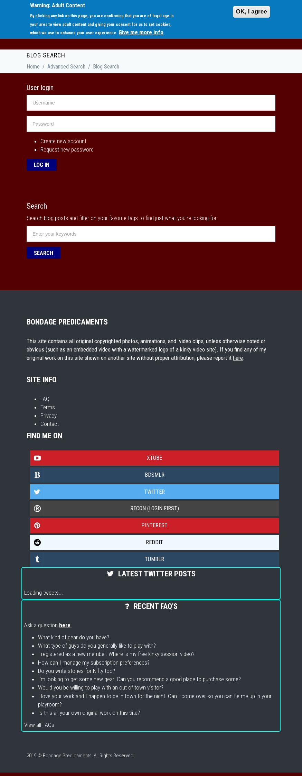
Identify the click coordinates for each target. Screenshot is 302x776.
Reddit (96, 542)
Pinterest (99, 525)
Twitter (97, 492)
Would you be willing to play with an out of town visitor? (100, 687)
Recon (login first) (104, 508)
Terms (47, 407)
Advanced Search (66, 66)
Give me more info (141, 32)
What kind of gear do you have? (73, 637)
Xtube (96, 458)
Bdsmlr (97, 475)
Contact (49, 423)
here (238, 357)
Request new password (67, 149)
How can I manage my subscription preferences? (94, 662)
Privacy (48, 415)
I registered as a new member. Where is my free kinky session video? (116, 653)
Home (33, 66)
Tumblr (97, 559)
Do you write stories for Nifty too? (76, 670)
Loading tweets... (43, 592)
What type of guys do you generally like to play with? (97, 645)
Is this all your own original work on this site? (89, 712)
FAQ (44, 398)
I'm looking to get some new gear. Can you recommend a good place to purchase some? (139, 679)
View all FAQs (39, 724)
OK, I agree (251, 11)
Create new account (63, 141)
